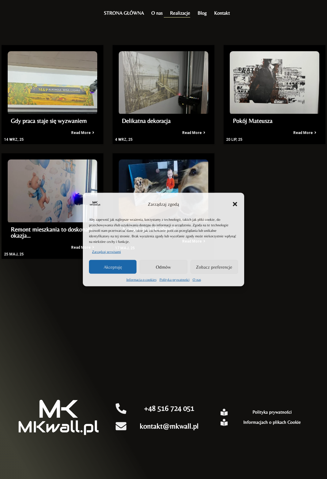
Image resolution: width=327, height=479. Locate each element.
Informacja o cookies (141, 280)
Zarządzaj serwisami (106, 252)
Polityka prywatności (175, 280)
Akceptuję (113, 266)
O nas (197, 280)
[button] (235, 204)
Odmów (163, 266)
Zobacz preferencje (214, 266)
